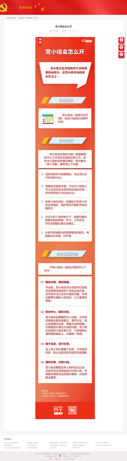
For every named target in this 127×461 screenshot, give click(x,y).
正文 (36, 18)
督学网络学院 (8, 445)
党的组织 (29, 18)
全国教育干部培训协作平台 (80, 443)
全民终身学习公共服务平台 (103, 445)
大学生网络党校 (32, 445)
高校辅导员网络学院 (78, 445)
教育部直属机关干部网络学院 (59, 443)
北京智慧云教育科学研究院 (12, 448)
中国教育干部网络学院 (102, 443)
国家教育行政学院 (32, 443)
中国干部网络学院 (32, 448)
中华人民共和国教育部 (11, 443)
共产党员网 (53, 448)
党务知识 (21, 18)
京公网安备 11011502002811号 (70, 456)
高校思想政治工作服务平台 (58, 445)
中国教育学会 (76, 448)
